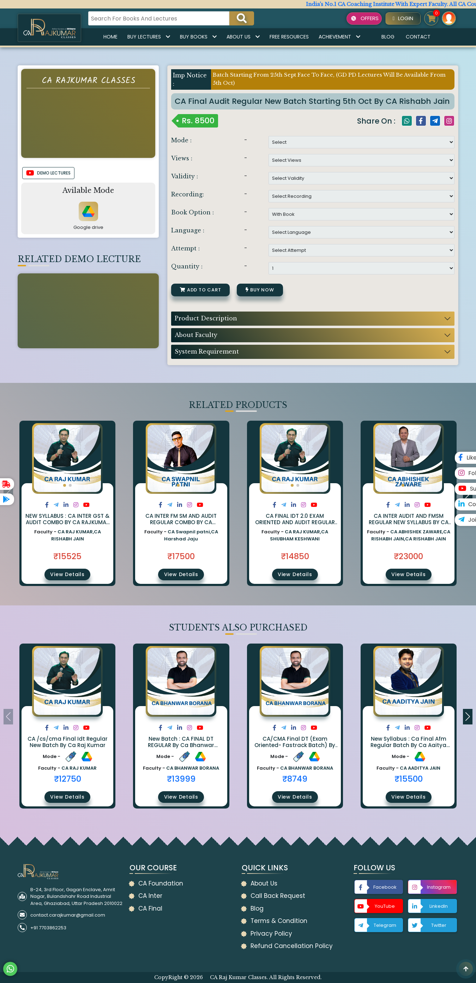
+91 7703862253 (48, 927)
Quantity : (187, 266)
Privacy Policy (271, 933)
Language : (187, 230)
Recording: (187, 194)
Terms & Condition (279, 921)
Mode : (181, 140)
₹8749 (294, 778)
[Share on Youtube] (86, 505)
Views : (181, 158)
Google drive (88, 227)
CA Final (150, 908)
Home (110, 36)
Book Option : (192, 212)
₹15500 (408, 778)
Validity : (184, 176)
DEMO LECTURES (48, 173)
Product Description (206, 318)
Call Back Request (278, 896)
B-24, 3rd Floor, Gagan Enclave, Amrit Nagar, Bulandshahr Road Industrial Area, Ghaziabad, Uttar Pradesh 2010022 (76, 896)
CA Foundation (160, 883)
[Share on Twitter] (56, 505)
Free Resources (289, 36)
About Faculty (196, 334)
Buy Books (198, 36)
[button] (64, 485)
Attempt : (185, 248)
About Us (243, 36)
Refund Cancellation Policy (292, 946)
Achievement (339, 36)
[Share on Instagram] (75, 505)
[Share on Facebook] (47, 505)
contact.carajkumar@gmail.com (67, 915)
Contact (418, 36)
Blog (387, 36)
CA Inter (150, 896)
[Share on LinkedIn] (66, 505)
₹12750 (67, 778)
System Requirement (207, 351)
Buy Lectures (148, 36)
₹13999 (181, 778)
